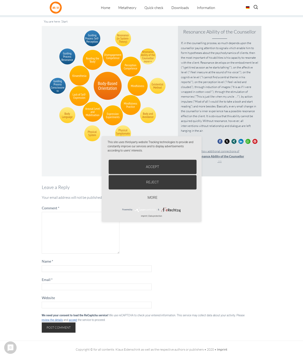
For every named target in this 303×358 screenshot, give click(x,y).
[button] (220, 141)
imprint (144, 216)
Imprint (222, 349)
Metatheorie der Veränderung (57, 7)
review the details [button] (52, 319)
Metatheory (127, 7)
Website (48, 298)
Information (206, 7)
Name (47, 261)
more (152, 197)
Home (105, 7)
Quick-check (153, 7)
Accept (152, 167)
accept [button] (73, 319)
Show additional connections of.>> (219, 156)
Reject (152, 182)
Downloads (180, 7)
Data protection (155, 216)
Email (47, 279)
